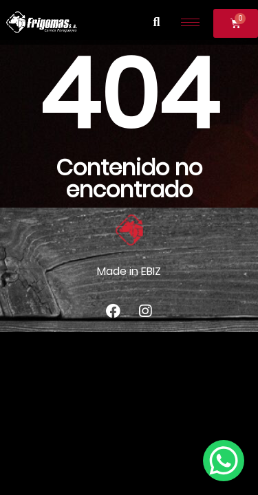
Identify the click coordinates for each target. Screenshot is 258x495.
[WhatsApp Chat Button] (223, 460)
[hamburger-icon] (190, 22)
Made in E (122, 271)
